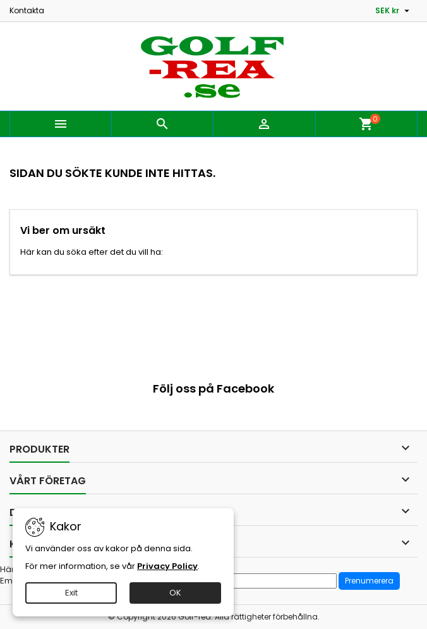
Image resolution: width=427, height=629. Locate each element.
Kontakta (26, 10)
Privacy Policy (167, 566)
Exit (71, 593)
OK (175, 593)
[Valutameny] (393, 10)
